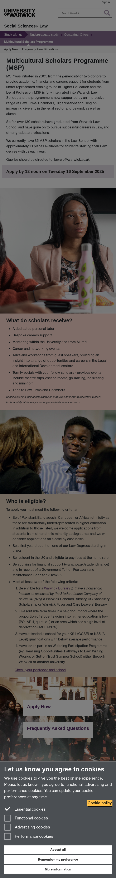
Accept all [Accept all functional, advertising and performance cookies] (58, 850)
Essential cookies (25, 809)
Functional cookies (26, 818)
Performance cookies (28, 837)
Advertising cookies (27, 827)
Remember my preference (58, 859)
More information (58, 869)
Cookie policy (100, 803)
